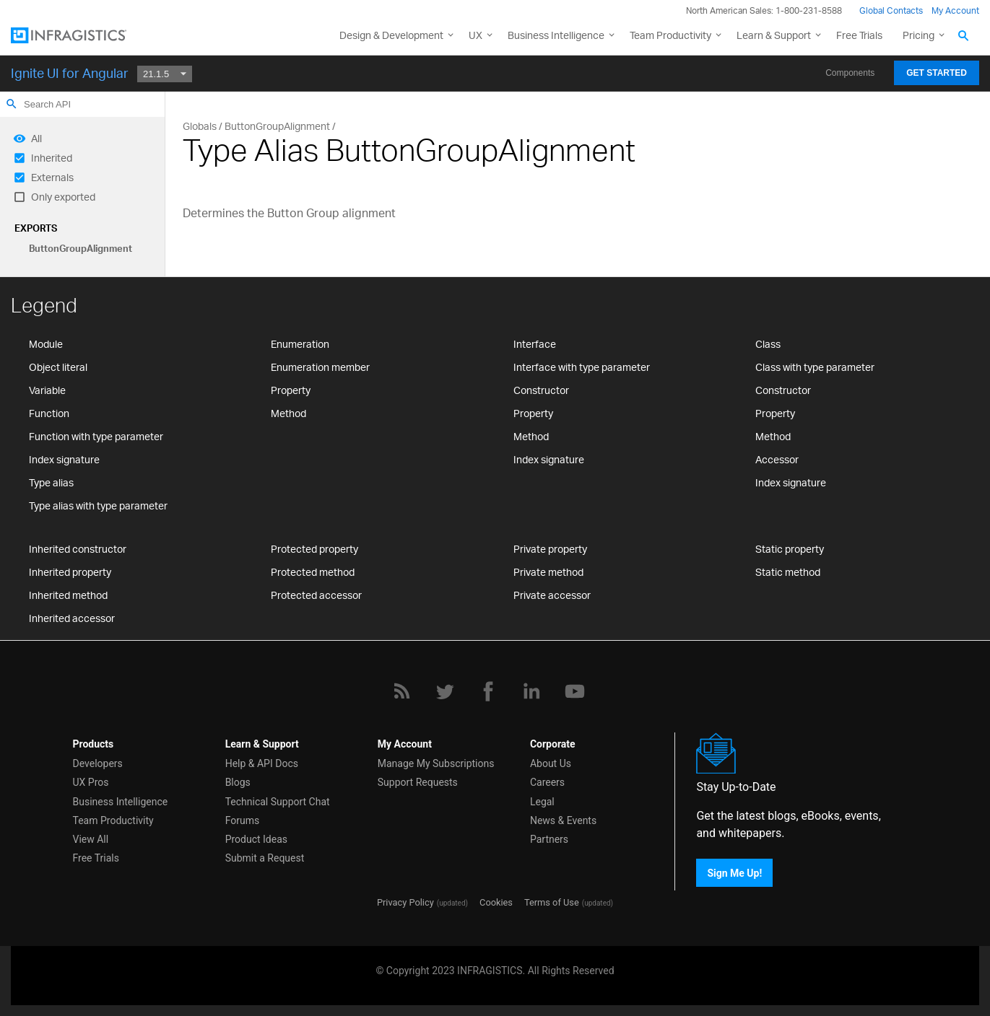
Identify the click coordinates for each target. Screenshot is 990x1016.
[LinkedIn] (531, 691)
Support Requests (418, 782)
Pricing (918, 35)
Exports (35, 228)
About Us (550, 763)
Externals (52, 177)
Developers (98, 763)
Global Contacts (891, 10)
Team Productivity (670, 35)
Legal (542, 801)
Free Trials (859, 35)
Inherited (51, 158)
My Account (955, 10)
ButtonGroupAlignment (80, 248)
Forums (242, 820)
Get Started (936, 73)
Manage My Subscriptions (436, 763)
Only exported (63, 196)
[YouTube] (574, 691)
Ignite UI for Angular (70, 73)
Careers (547, 782)
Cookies (496, 902)
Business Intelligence (556, 35)
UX (475, 35)
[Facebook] (488, 691)
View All (91, 839)
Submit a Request (265, 858)
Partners (549, 839)
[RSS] (401, 691)
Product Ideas (256, 839)
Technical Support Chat (277, 801)
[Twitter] (444, 691)
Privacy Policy (405, 902)
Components (849, 73)
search (11, 103)
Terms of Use (551, 902)
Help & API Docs (261, 763)
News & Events (563, 820)
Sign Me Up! (734, 872)
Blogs (238, 782)
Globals (200, 126)
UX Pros (91, 782)
